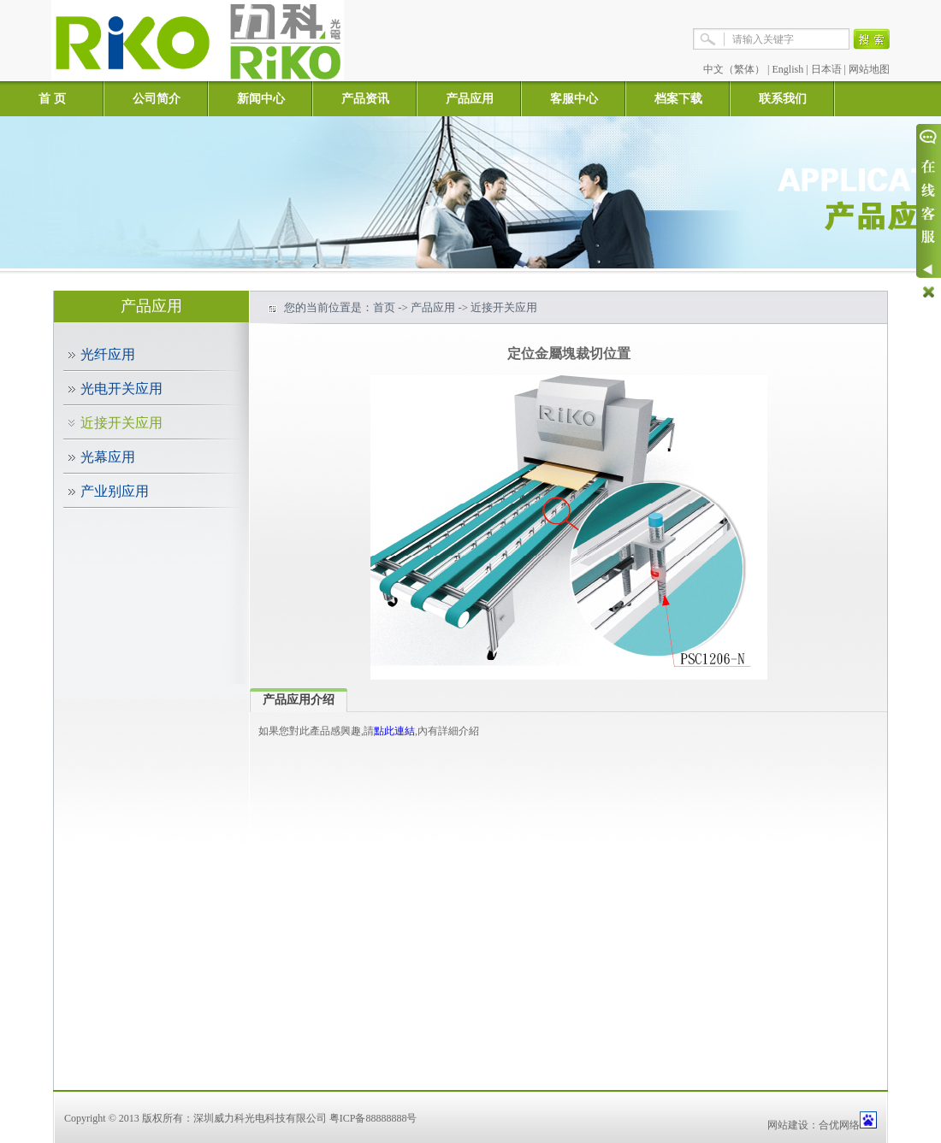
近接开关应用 (121, 422)
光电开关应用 (121, 388)
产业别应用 (114, 491)
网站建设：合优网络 (813, 1125)
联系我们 (783, 98)
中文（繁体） (734, 69)
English (788, 69)
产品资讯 (365, 98)
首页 (384, 307)
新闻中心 (261, 98)
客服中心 (574, 98)
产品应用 (470, 98)
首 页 (52, 98)
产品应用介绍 (298, 699)
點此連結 (394, 731)
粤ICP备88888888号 (373, 1118)
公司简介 (157, 98)
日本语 (826, 69)
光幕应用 (107, 457)
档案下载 (678, 98)
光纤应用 (107, 354)
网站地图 (869, 69)
